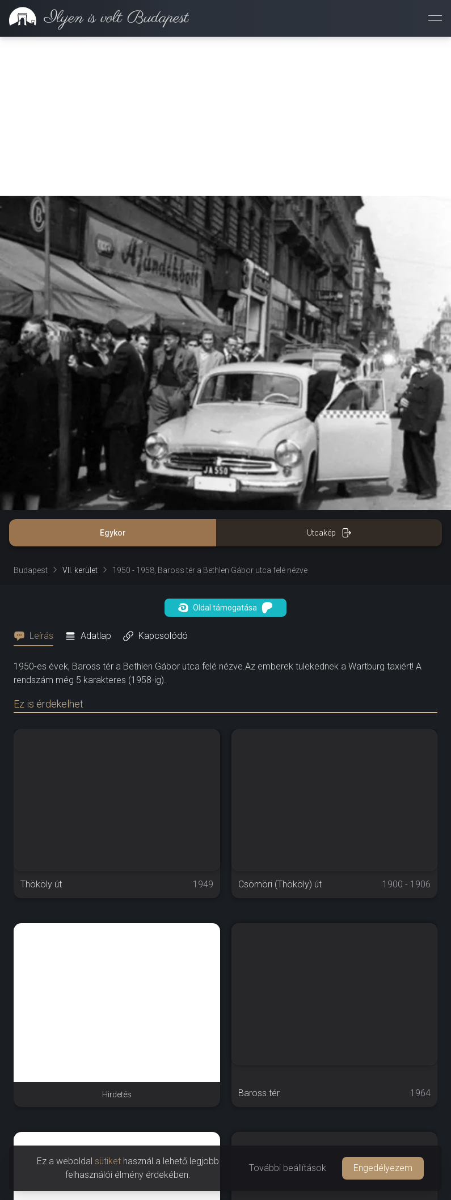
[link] (94, 18)
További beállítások (287, 1168)
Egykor (113, 532)
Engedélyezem (382, 1168)
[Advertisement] (225, 116)
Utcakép (329, 532)
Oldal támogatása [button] (225, 607)
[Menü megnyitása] (435, 18)
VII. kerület (80, 570)
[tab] (37, 636)
